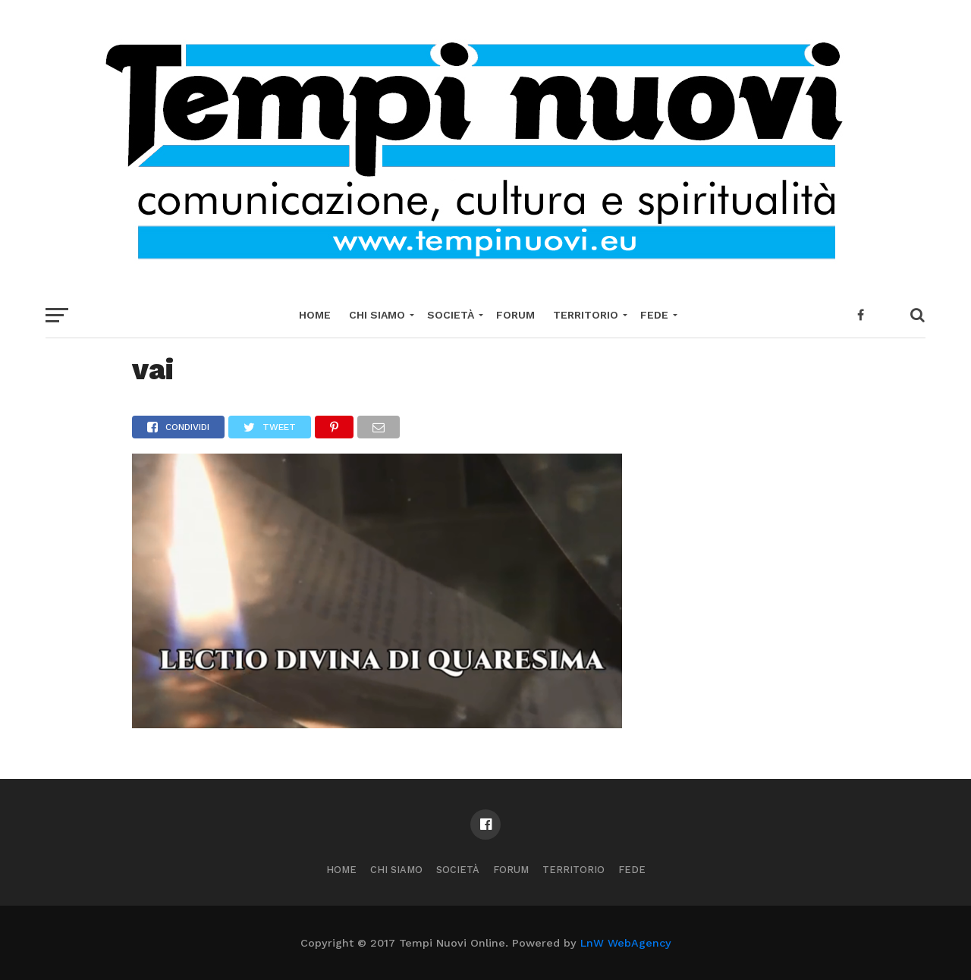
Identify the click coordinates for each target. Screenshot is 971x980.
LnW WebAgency (625, 943)
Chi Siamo (377, 315)
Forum (515, 315)
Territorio (585, 315)
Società (450, 315)
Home (315, 315)
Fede (654, 315)
